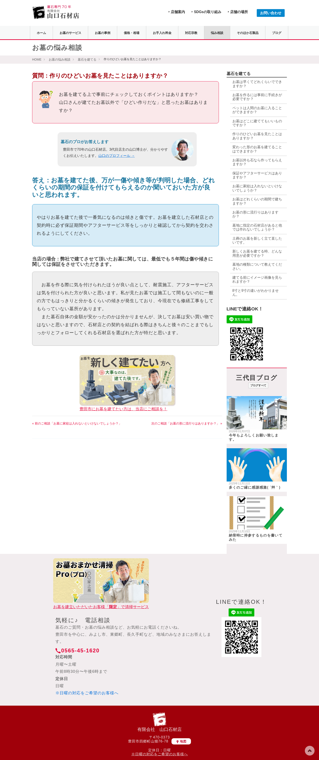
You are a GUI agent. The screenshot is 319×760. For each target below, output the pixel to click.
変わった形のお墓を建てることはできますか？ (257, 149)
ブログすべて (258, 385)
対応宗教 (191, 33)
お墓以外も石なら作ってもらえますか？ (257, 162)
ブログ (276, 33)
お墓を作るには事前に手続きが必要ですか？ (257, 97)
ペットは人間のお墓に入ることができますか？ (257, 110)
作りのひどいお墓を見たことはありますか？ (257, 136)
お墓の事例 (102, 33)
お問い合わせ (270, 13)
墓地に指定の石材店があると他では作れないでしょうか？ (257, 227)
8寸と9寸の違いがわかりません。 (255, 292)
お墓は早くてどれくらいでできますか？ (257, 84)
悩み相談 (217, 33)
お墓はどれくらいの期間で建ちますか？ (257, 201)
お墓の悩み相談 (59, 59)
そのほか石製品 (248, 33)
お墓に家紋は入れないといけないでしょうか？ (257, 188)
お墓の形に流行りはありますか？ (255, 214)
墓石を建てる (87, 59)
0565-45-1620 (80, 650)
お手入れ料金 (162, 33)
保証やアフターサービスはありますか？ (257, 175)
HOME (36, 59)
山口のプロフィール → (116, 156)
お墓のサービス (70, 33)
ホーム (41, 33)
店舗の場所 (239, 12)
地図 (181, 741)
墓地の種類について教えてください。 (257, 266)
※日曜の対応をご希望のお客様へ (87, 693)
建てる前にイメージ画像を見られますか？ (257, 279)
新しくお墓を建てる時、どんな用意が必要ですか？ (257, 253)
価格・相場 (131, 33)
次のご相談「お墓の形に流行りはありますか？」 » (186, 423)
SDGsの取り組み (207, 12)
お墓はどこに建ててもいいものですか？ (257, 123)
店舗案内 (178, 12)
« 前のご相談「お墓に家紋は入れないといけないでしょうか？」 (77, 423)
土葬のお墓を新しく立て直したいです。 (257, 240)
